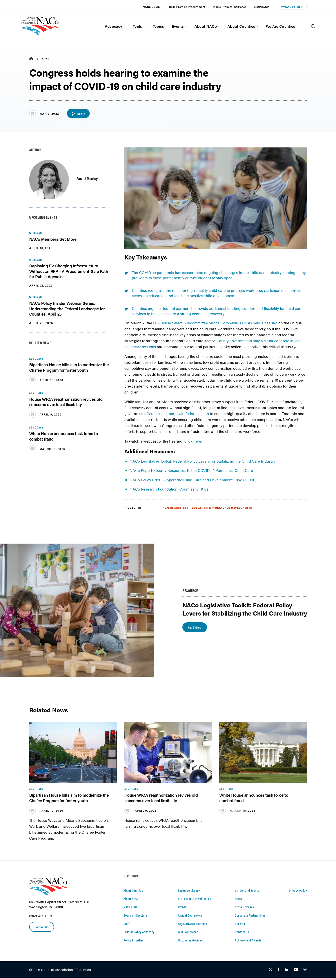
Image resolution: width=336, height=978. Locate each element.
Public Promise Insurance (230, 7)
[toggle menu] (123, 26)
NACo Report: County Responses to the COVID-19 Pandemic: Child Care (191, 470)
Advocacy (113, 26)
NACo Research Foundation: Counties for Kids (169, 489)
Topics (158, 26)
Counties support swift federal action (178, 413)
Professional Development (194, 898)
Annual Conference (190, 915)
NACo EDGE (151, 7)
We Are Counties (280, 26)
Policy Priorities (134, 940)
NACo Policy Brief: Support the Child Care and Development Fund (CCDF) (194, 480)
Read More (195, 627)
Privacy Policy (298, 890)
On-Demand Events (247, 890)
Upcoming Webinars (191, 940)
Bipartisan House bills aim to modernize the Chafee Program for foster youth (69, 367)
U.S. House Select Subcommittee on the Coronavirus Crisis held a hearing (215, 323)
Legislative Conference (192, 923)
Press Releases (244, 907)
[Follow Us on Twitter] (270, 969)
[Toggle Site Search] (313, 26)
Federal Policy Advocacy (139, 932)
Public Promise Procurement (186, 7)
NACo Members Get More (52, 239)
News (45, 59)
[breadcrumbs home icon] (31, 58)
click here (192, 441)
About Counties (241, 26)
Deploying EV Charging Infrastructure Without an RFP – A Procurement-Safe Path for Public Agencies (68, 271)
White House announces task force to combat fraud (63, 436)
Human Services (176, 507)
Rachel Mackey (87, 179)
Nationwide (261, 7)
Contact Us (42, 927)
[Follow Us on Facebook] (279, 969)
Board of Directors (135, 915)
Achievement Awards (248, 940)
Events (178, 26)
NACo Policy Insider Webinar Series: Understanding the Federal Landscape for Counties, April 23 (67, 308)
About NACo (205, 26)
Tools (137, 26)
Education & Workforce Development (222, 507)
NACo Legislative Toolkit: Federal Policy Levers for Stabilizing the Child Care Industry (202, 461)
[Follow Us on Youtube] (296, 969)
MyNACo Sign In (292, 6)
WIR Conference (188, 932)
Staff (127, 923)
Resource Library (189, 890)
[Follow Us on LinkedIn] (286, 969)
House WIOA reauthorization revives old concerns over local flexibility (66, 402)
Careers (240, 923)
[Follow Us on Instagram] (305, 969)
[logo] (40, 34)
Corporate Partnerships (250, 915)
